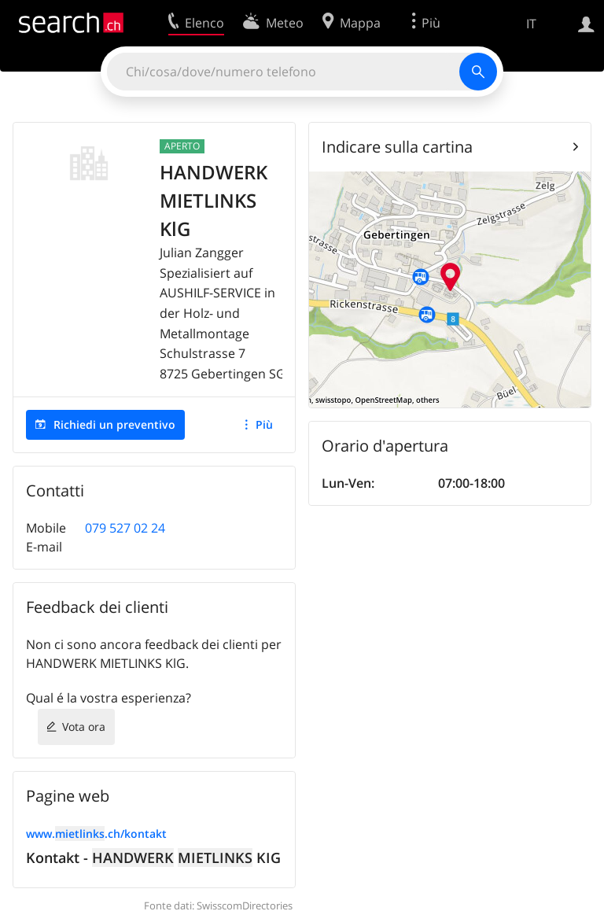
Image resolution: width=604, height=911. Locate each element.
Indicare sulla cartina (397, 146)
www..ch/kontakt (96, 833)
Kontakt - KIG (153, 857)
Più (264, 424)
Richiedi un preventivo (114, 424)
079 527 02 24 (125, 528)
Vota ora (83, 726)
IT (531, 23)
